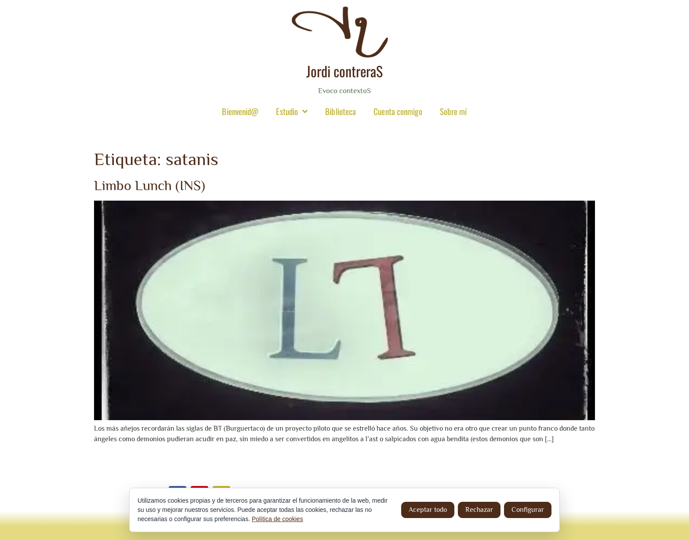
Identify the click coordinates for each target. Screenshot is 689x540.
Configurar (527, 510)
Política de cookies (277, 518)
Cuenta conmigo (398, 111)
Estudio (292, 111)
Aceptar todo (428, 510)
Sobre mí (453, 111)
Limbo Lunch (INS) (149, 185)
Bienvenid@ (240, 111)
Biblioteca (340, 111)
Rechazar (479, 510)
